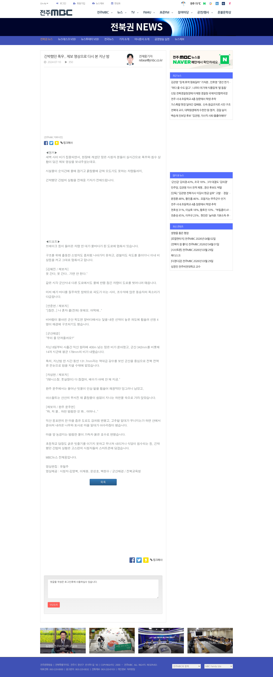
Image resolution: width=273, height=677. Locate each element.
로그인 (63, 3)
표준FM (167, 12)
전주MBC (105, 12)
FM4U (149, 12)
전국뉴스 (109, 39)
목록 (103, 482)
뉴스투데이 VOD (90, 39)
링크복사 (66, 142)
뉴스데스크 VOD (67, 39)
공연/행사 (205, 12)
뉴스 (122, 12)
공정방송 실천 (162, 39)
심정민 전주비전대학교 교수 (61, 646)
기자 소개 (124, 39)
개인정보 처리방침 (126, 669)
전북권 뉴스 (46, 39)
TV (135, 12)
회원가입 (79, 3)
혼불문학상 (224, 12)
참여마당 (185, 12)
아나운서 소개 (142, 39)
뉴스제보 (98, 3)
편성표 (115, 3)
